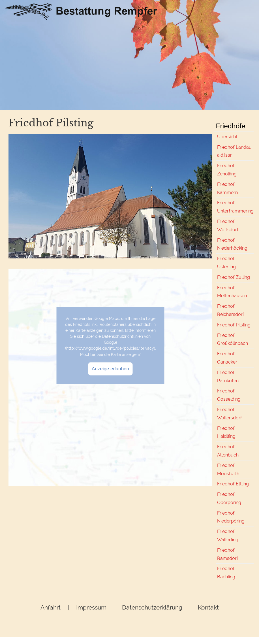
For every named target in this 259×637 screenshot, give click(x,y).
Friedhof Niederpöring (231, 517)
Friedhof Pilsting (234, 325)
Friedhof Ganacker (227, 358)
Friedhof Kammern (227, 188)
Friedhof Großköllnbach (232, 339)
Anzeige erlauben (110, 368)
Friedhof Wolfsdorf (228, 225)
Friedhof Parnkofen (228, 376)
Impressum (91, 607)
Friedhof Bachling (226, 572)
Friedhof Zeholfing (227, 170)
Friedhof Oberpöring (229, 498)
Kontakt (208, 607)
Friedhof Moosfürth (228, 469)
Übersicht (227, 136)
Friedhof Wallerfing (227, 535)
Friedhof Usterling (226, 262)
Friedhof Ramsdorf (227, 554)
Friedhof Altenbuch (228, 451)
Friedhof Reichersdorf (230, 310)
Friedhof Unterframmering (235, 207)
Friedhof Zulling (233, 277)
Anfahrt (50, 607)
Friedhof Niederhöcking (232, 244)
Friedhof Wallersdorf (229, 414)
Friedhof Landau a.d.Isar (234, 151)
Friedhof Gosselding (229, 395)
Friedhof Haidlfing (226, 432)
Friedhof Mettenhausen (232, 292)
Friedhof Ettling (233, 484)
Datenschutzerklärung (152, 607)
